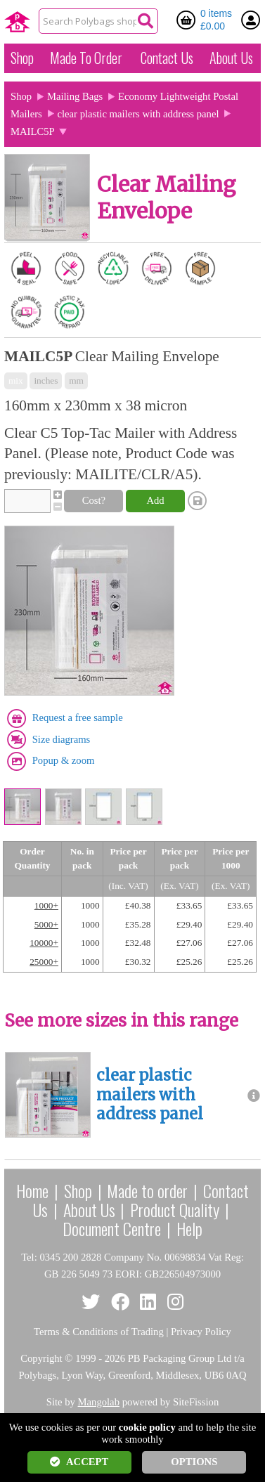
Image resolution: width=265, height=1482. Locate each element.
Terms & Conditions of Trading (99, 1331)
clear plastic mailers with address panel (138, 113)
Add (155, 500)
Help (189, 1228)
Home (32, 1190)
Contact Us (167, 57)
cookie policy (147, 1427)
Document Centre (112, 1228)
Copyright (41, 1358)
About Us (231, 57)
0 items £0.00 (216, 20)
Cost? (93, 500)
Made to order (147, 1190)
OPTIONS (194, 1461)
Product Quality (174, 1209)
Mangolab (98, 1402)
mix (15, 380)
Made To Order (86, 57)
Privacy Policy (201, 1331)
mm (76, 380)
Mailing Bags (75, 96)
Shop (22, 57)
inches (46, 380)
